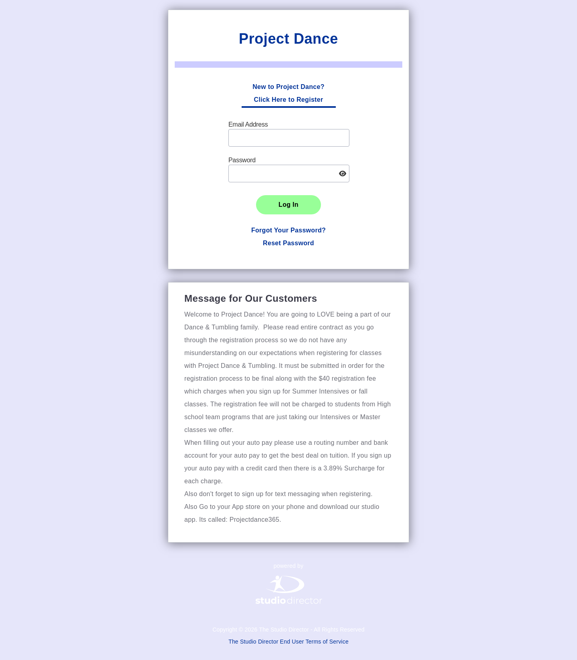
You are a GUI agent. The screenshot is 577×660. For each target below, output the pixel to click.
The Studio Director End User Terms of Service (288, 641)
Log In (288, 204)
